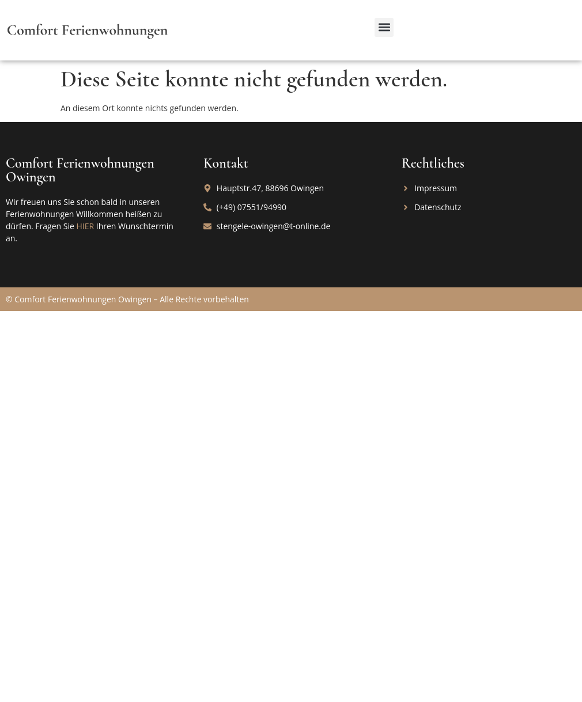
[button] (384, 27)
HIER (85, 226)
